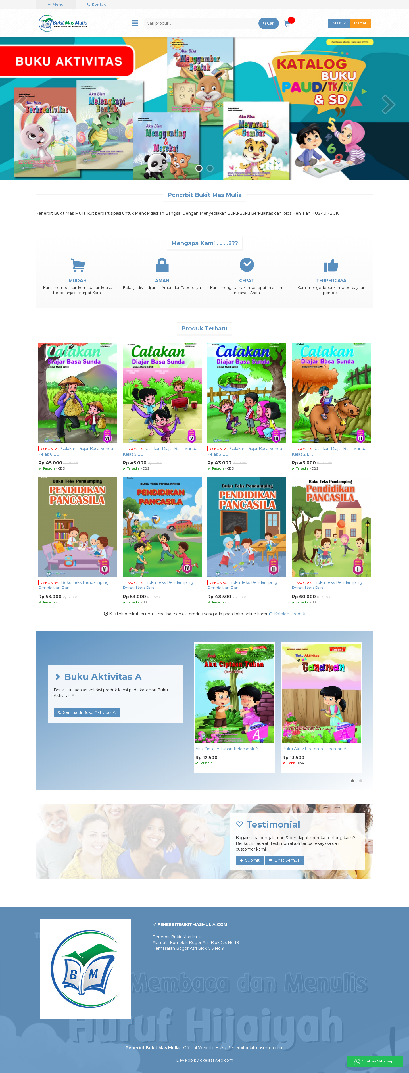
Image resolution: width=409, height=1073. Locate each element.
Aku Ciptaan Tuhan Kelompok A (226, 748)
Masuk (338, 23)
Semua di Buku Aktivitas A (86, 712)
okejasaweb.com (216, 1060)
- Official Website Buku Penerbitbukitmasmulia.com (205, 1048)
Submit (250, 860)
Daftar (360, 23)
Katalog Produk (287, 613)
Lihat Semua (284, 860)
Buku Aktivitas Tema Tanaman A (314, 748)
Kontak (96, 4)
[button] (268, 23)
